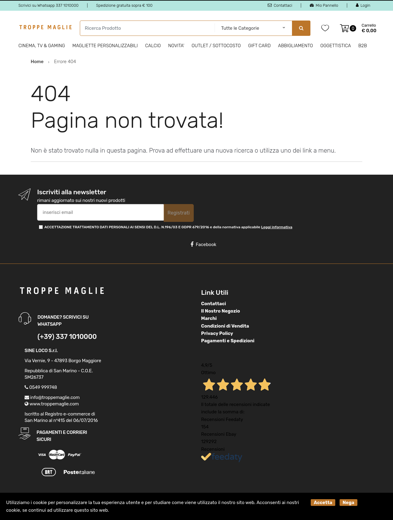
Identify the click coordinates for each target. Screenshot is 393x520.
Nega (348, 502)
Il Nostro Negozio (220, 311)
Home (37, 61)
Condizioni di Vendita (225, 326)
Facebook (203, 244)
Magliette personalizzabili (105, 45)
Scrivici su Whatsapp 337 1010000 (48, 5)
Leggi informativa (276, 227)
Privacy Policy (217, 333)
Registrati (179, 213)
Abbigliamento (295, 45)
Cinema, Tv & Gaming (41, 45)
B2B (362, 45)
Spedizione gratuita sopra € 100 (124, 5)
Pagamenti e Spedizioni (228, 341)
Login (363, 5)
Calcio (153, 45)
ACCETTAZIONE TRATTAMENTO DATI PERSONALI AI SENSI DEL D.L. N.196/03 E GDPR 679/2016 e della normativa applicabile (168, 227)
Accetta (323, 502)
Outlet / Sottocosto (216, 45)
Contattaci (280, 5)
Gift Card (259, 45)
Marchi (209, 318)
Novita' (176, 45)
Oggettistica (335, 45)
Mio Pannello (324, 5)
